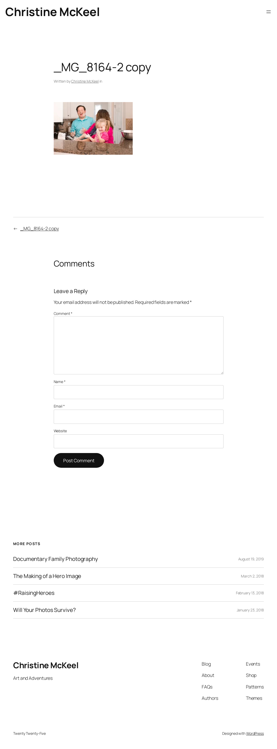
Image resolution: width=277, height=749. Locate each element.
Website (60, 430)
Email (59, 406)
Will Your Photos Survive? (44, 610)
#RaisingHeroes (34, 593)
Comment (63, 313)
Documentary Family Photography (55, 559)
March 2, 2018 (252, 576)
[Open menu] (268, 12)
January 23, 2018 (250, 609)
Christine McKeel (52, 11)
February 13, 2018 (250, 592)
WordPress (255, 733)
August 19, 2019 (251, 558)
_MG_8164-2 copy (39, 228)
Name (60, 381)
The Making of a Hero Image (47, 576)
